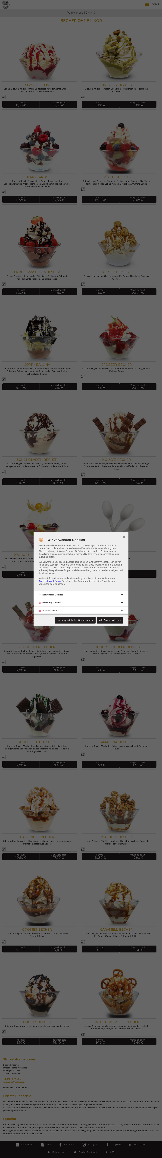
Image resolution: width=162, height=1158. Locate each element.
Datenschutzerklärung (50, 581)
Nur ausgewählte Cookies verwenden (75, 620)
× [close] (124, 536)
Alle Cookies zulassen (110, 620)
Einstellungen (108, 581)
